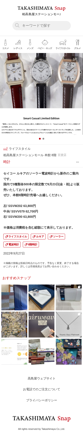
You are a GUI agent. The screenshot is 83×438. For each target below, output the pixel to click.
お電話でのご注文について (41, 389)
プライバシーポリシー (41, 400)
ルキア (40, 236)
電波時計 (13, 244)
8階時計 (33, 244)
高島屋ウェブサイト (42, 378)
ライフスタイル (17, 236)
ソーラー (58, 236)
